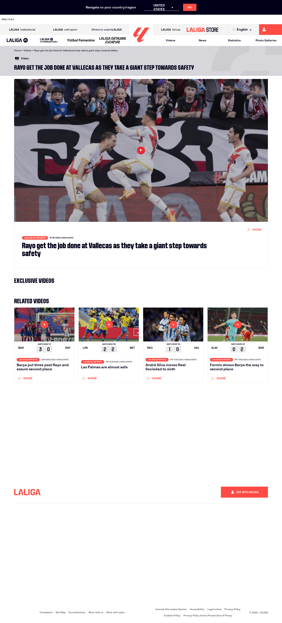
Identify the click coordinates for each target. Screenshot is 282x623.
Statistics (234, 40)
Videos (170, 40)
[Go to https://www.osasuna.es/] (51, 19)
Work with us (96, 612)
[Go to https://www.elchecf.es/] (91, 19)
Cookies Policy (172, 615)
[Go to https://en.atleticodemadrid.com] (38, 19)
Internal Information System (171, 609)
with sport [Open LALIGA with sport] (65, 29)
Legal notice (214, 609)
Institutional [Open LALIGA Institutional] (22, 29)
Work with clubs (115, 612)
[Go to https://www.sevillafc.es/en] (251, 19)
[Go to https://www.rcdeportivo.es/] (184, 19)
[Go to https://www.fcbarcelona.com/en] (104, 19)
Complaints (46, 612)
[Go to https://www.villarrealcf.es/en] (277, 19)
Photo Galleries (266, 40)
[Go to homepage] (141, 44)
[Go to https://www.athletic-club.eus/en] (24, 19)
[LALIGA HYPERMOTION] (49, 40)
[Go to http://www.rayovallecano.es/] (171, 19)
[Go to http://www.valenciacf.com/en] (264, 19)
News (202, 40)
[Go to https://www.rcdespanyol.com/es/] (198, 19)
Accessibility (197, 609)
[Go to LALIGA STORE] (203, 29)
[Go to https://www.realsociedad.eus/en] (237, 19)
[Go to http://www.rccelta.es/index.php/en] (64, 19)
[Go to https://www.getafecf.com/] (117, 19)
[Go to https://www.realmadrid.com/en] (224, 19)
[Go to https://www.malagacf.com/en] (144, 19)
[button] (17, 40)
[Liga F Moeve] (81, 40)
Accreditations (77, 612)
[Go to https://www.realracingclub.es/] (158, 19)
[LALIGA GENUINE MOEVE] (112, 40)
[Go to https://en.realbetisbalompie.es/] (211, 19)
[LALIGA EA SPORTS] (17, 40)
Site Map (61, 612)
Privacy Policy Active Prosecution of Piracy (207, 615)
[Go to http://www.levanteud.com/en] (131, 19)
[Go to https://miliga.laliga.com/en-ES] (270, 29)
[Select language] (242, 29)
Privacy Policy (232, 609)
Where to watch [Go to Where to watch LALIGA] (106, 29)
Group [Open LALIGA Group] (170, 29)
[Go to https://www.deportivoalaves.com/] (77, 19)
